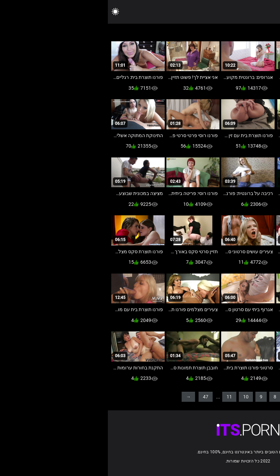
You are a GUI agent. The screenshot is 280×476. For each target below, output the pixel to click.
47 (97, 396)
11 (121, 396)
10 (138, 396)
